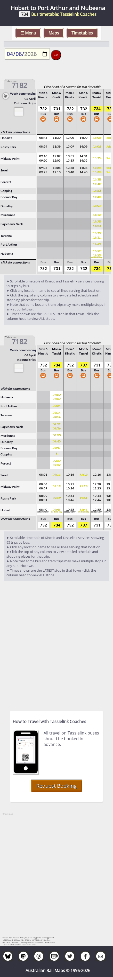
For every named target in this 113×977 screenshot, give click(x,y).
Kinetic (43, 97)
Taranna (6, 236)
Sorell (4, 170)
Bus (43, 117)
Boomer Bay (9, 197)
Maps (54, 33)
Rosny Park (8, 147)
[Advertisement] (56, 644)
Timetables (82, 33)
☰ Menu (28, 33)
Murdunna (8, 215)
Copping (6, 191)
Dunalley (7, 206)
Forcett (6, 182)
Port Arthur (9, 244)
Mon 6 (43, 93)
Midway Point (10, 159)
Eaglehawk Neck (12, 224)
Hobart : (6, 138)
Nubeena (7, 253)
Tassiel (96, 97)
